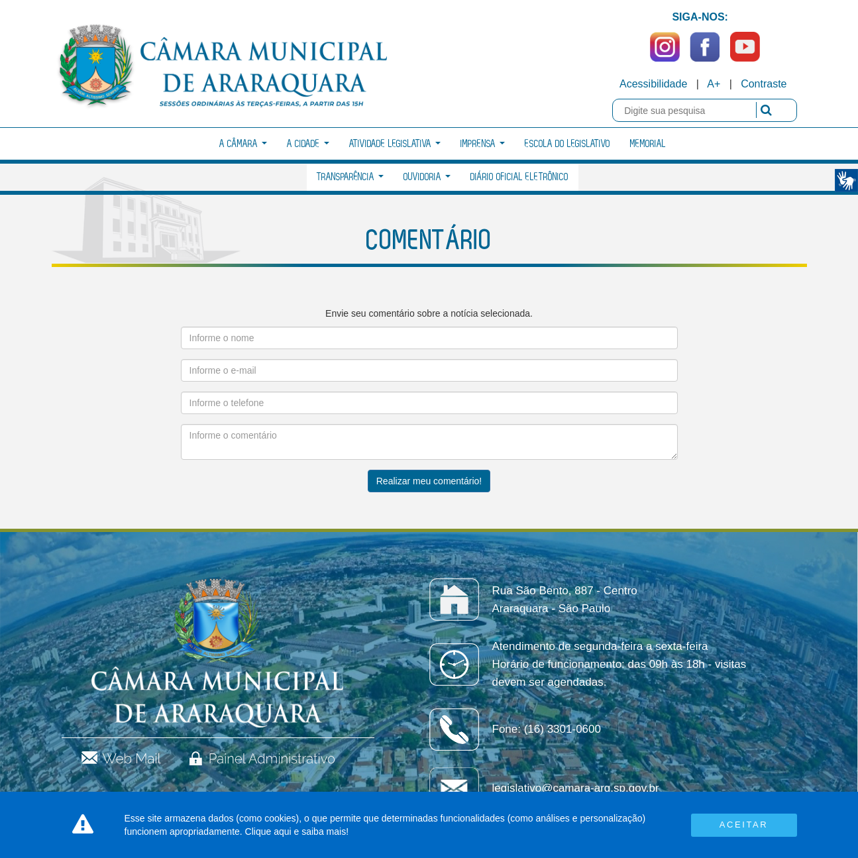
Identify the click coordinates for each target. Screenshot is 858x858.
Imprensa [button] (482, 144)
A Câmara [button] (243, 144)
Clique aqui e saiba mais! (297, 831)
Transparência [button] (350, 177)
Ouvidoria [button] (427, 177)
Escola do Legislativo (567, 144)
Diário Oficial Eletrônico (519, 177)
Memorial (648, 144)
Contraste (763, 83)
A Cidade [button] (308, 144)
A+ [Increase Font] (713, 83)
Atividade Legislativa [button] (395, 144)
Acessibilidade (653, 83)
